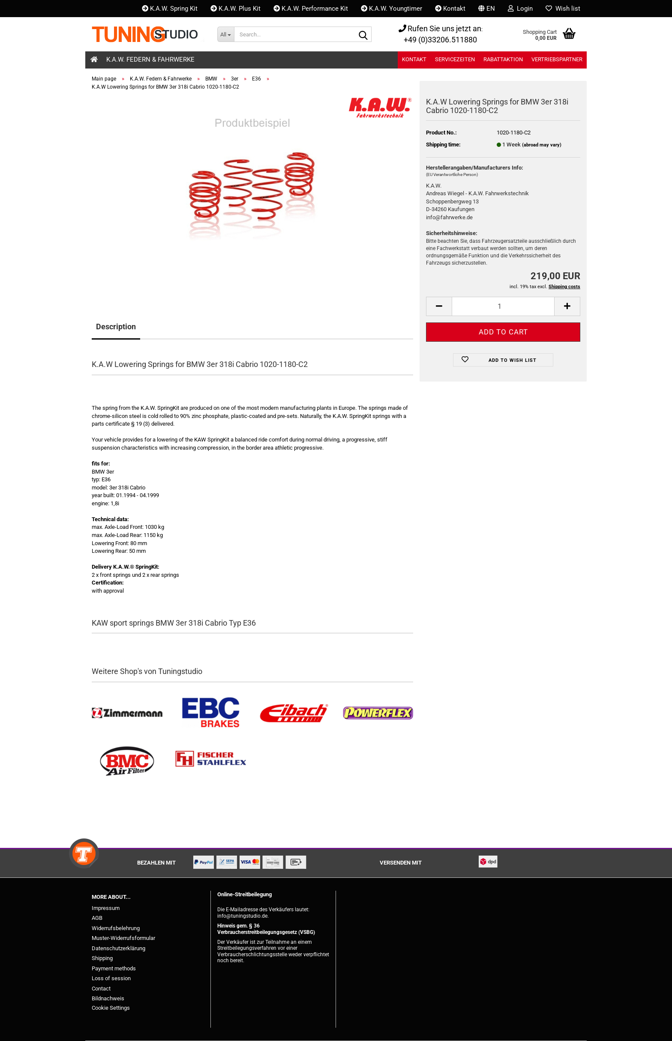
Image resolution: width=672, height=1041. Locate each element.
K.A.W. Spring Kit (170, 8)
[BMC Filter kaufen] (127, 761)
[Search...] (225, 34)
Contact (101, 988)
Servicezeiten (455, 59)
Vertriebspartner (556, 59)
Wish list (563, 8)
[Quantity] (503, 306)
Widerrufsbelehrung (116, 928)
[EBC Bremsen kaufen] (210, 713)
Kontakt (450, 8)
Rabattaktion (503, 59)
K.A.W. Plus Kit (235, 8)
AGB (97, 918)
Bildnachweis (108, 998)
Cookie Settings (111, 1008)
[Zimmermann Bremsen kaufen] (127, 713)
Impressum (106, 908)
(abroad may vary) (541, 145)
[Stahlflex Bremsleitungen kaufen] (210, 761)
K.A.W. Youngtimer (391, 8)
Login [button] (520, 8)
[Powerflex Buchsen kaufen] (377, 713)
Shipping (102, 958)
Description (116, 326)
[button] (486, 8)
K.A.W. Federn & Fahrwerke (150, 59)
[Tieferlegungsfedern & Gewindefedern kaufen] (294, 713)
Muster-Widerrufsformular (123, 938)
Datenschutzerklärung (118, 948)
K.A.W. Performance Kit (310, 8)
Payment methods (114, 968)
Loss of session (111, 978)
